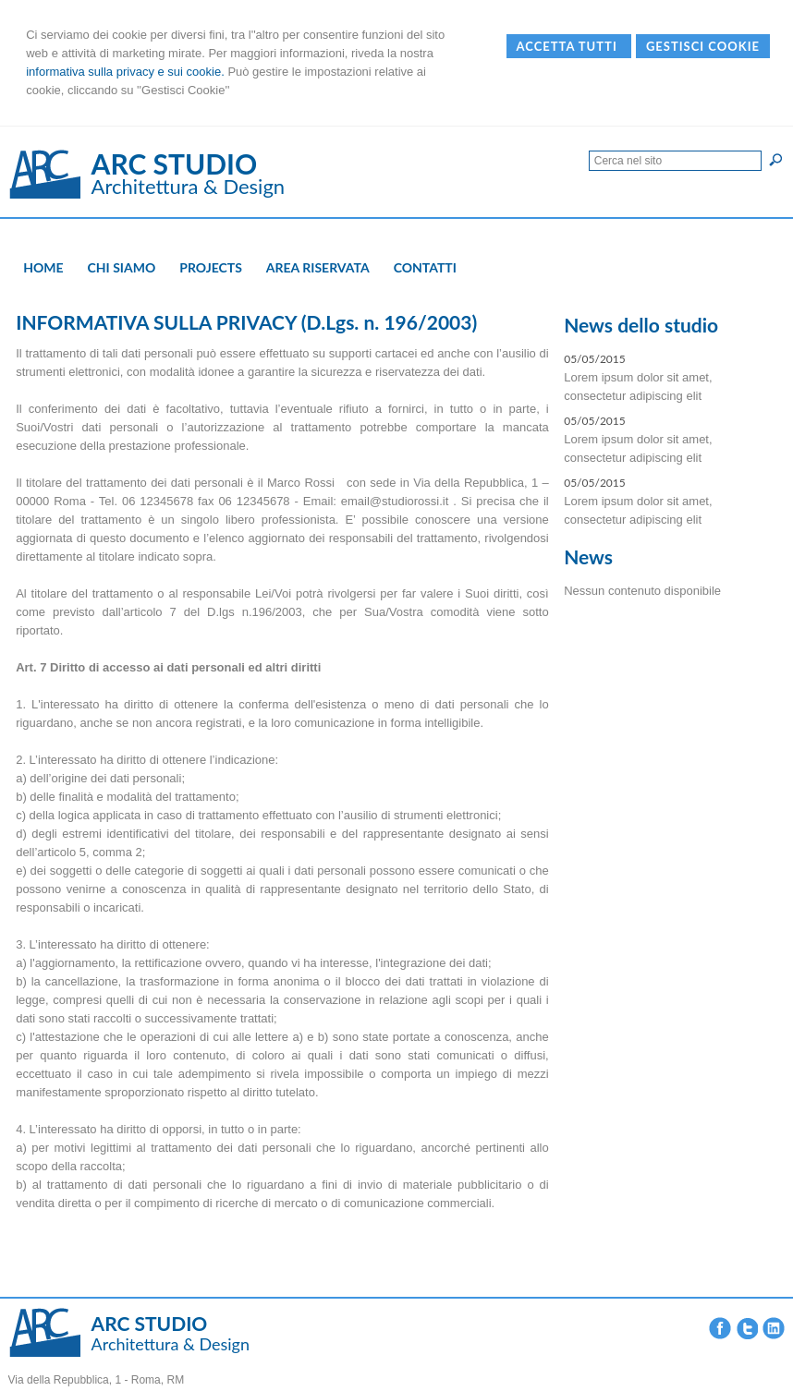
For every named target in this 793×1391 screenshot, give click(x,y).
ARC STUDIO (175, 163)
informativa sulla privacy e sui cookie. (125, 72)
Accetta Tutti (569, 46)
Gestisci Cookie (703, 46)
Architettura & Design (189, 186)
